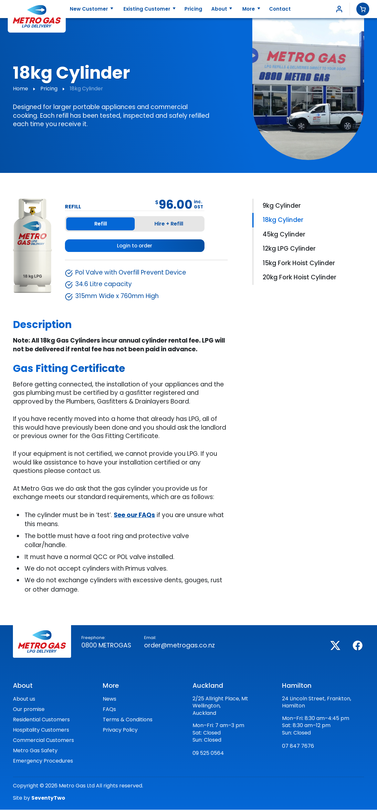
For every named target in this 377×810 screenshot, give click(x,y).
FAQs (109, 709)
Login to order (134, 245)
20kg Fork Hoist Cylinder (299, 277)
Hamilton (296, 685)
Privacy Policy (120, 730)
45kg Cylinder (284, 234)
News (109, 699)
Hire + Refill (168, 223)
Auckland (208, 685)
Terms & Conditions (127, 720)
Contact (280, 8)
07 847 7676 (298, 746)
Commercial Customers (43, 740)
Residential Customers (41, 720)
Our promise (29, 709)
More (249, 8)
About (219, 8)
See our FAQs (134, 515)
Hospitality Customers (41, 730)
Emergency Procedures (43, 761)
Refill (100, 223)
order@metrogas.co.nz (179, 645)
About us (24, 699)
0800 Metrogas (106, 645)
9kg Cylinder (282, 205)
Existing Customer (147, 8)
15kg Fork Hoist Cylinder (299, 263)
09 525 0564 (208, 753)
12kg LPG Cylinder (289, 248)
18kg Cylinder (283, 219)
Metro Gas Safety (35, 751)
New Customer (89, 8)
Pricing (193, 8)
